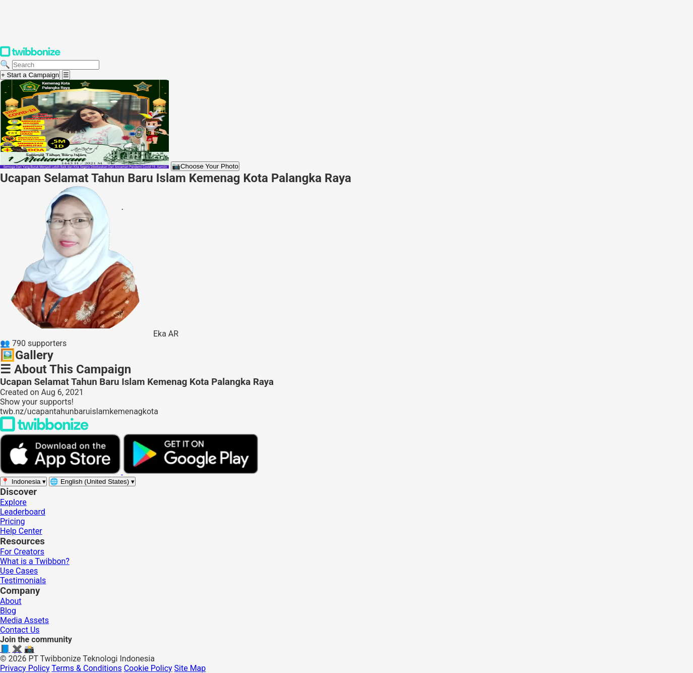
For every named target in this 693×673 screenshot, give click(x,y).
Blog (8, 610)
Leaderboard (22, 512)
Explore (13, 502)
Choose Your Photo (205, 166)
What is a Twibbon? (35, 561)
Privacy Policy (25, 668)
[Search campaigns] (55, 65)
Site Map (190, 668)
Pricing (12, 521)
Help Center (21, 531)
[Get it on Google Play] (190, 471)
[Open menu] (66, 75)
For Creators (22, 551)
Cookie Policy (148, 668)
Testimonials (23, 580)
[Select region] (23, 481)
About (11, 601)
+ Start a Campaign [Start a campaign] (30, 75)
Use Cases (19, 571)
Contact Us (20, 630)
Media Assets (24, 620)
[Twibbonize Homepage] (30, 55)
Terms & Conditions (86, 668)
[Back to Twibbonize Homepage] (44, 429)
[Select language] (92, 481)
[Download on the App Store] (61, 471)
